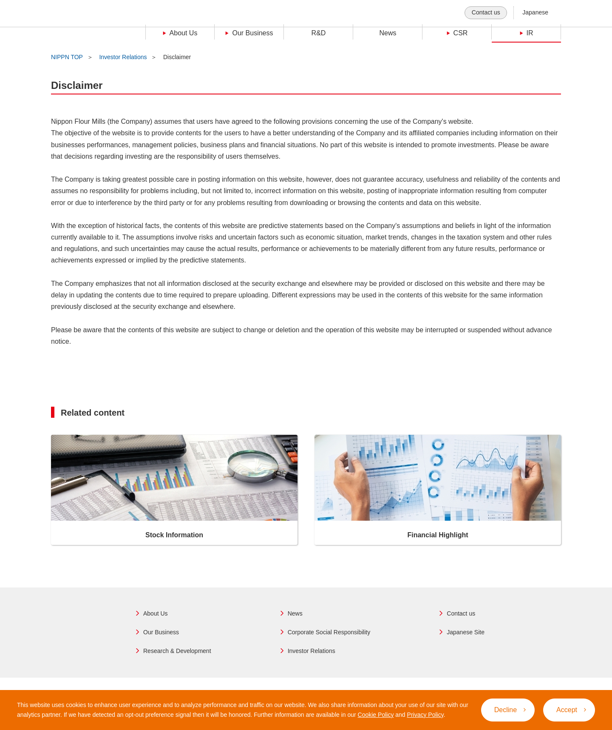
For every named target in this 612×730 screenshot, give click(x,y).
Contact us (486, 12)
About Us (155, 613)
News (387, 33)
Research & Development (177, 650)
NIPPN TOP (67, 57)
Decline (510, 709)
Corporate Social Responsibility (329, 632)
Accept (571, 709)
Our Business (161, 632)
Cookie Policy (376, 714)
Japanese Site (465, 632)
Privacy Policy (425, 714)
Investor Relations (123, 57)
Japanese (535, 12)
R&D (319, 33)
